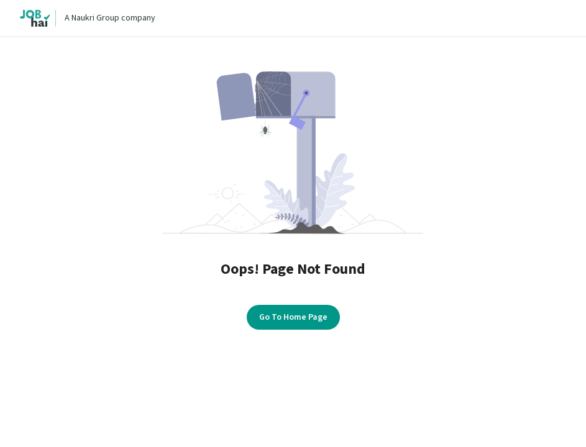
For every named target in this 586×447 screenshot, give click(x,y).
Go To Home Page (293, 317)
